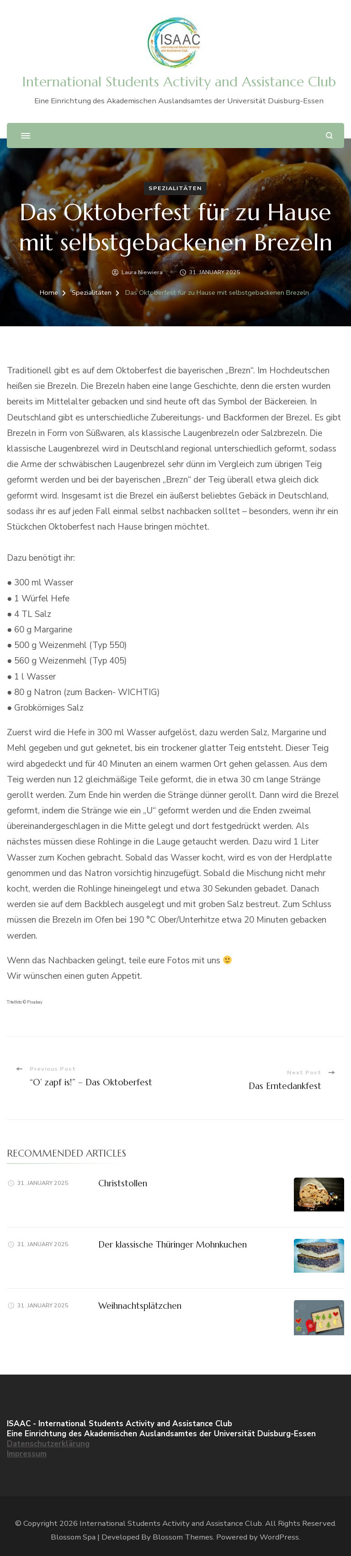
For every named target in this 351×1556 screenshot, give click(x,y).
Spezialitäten (175, 188)
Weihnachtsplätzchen (139, 1305)
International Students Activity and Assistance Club (179, 81)
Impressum (27, 1454)
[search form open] (329, 135)
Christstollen (122, 1183)
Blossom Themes (183, 1537)
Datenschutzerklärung (48, 1444)
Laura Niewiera (142, 272)
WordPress (279, 1537)
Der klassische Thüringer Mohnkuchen (172, 1244)
